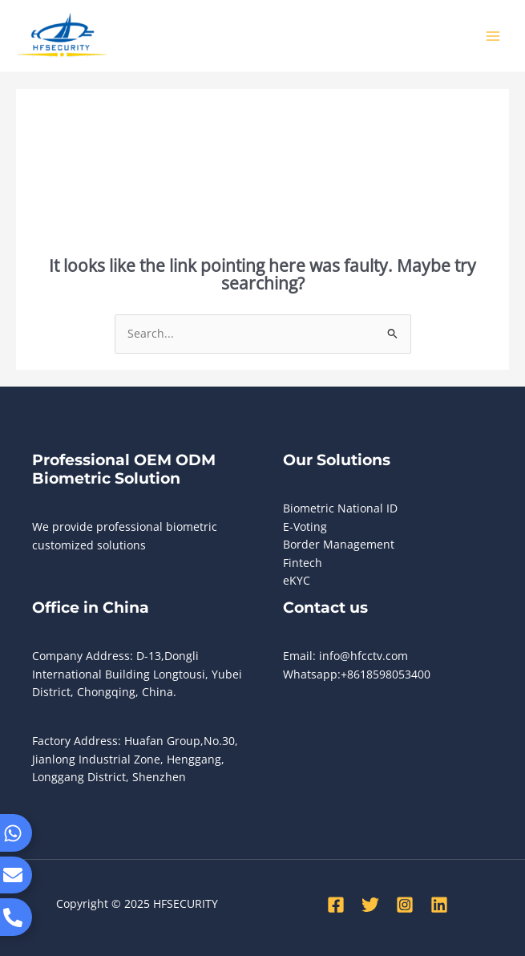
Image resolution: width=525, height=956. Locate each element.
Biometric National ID (340, 508)
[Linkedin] (439, 904)
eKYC (296, 580)
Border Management (338, 544)
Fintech (302, 562)
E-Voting (305, 526)
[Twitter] (370, 904)
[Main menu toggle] (493, 35)
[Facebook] (336, 904)
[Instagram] (405, 904)
